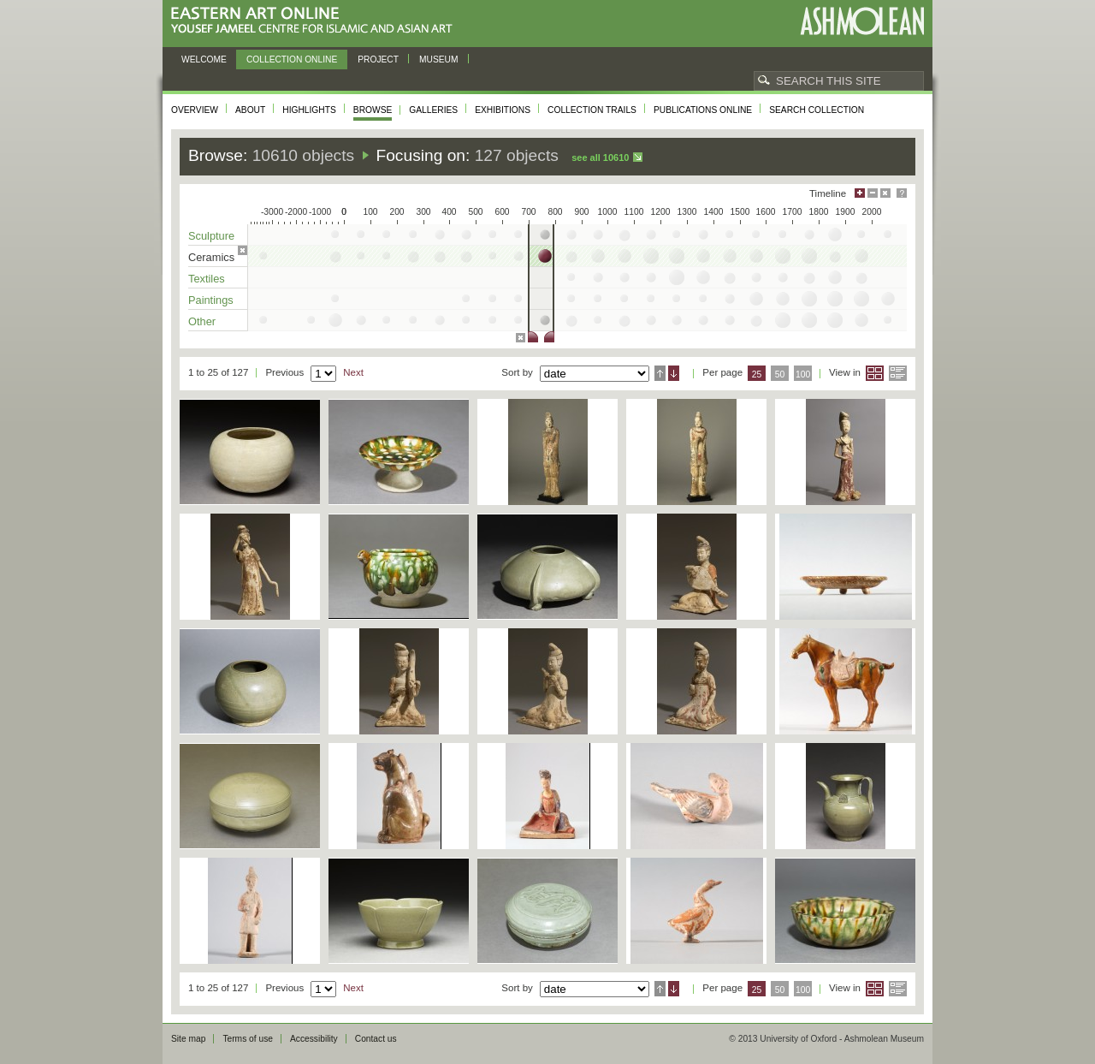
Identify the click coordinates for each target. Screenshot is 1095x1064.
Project (378, 59)
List (898, 373)
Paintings (211, 300)
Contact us (376, 1038)
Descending (673, 373)
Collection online (291, 59)
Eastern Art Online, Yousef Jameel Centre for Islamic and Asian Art (316, 21)
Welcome (204, 59)
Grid (875, 373)
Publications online (703, 110)
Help (902, 193)
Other (202, 321)
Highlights (309, 110)
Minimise (872, 193)
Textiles (206, 278)
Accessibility (314, 1038)
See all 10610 (600, 157)
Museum (439, 59)
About (250, 110)
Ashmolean (862, 21)
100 (803, 374)
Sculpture (211, 235)
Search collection (816, 110)
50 (780, 374)
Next (353, 372)
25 (757, 374)
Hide (885, 193)
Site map (188, 1038)
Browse (373, 110)
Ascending (660, 373)
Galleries (433, 110)
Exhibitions (502, 110)
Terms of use (247, 1038)
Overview (194, 110)
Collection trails (592, 110)
